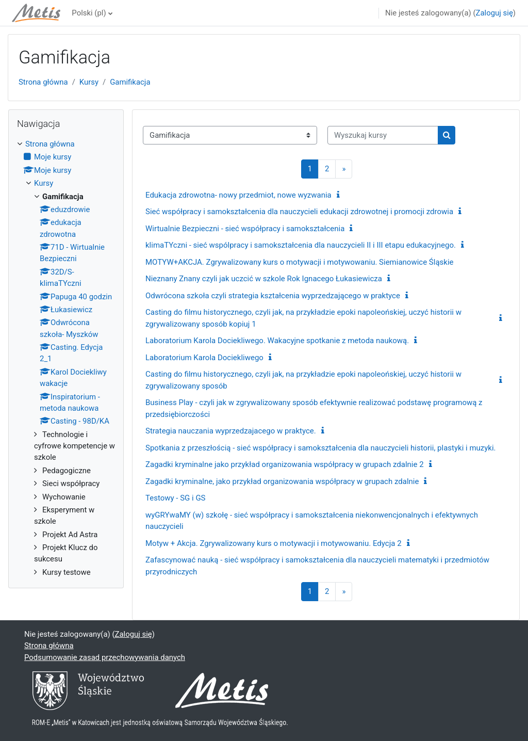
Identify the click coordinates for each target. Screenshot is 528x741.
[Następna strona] (343, 169)
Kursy (88, 82)
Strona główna (43, 82)
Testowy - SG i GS (175, 498)
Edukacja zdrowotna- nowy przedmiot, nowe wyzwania (238, 195)
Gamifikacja (130, 82)
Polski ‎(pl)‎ (89, 13)
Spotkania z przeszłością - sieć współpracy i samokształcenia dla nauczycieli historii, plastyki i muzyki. (320, 448)
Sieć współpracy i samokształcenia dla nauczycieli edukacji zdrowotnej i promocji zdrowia (299, 211)
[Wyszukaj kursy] (382, 135)
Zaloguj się (494, 13)
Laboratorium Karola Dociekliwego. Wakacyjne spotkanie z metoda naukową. (277, 340)
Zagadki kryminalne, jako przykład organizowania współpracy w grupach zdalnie (282, 481)
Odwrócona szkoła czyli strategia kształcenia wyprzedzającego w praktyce (272, 295)
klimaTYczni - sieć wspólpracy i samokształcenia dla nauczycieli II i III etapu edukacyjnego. (300, 245)
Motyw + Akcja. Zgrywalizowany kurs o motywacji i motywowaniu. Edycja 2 (273, 543)
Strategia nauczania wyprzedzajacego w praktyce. (230, 431)
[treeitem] (66, 358)
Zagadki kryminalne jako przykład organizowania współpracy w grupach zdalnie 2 (284, 464)
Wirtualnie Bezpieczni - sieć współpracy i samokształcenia (244, 228)
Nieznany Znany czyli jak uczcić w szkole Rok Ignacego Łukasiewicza (263, 278)
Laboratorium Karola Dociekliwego (204, 357)
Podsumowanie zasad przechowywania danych (104, 657)
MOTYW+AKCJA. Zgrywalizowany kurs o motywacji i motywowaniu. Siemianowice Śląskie (299, 262)
